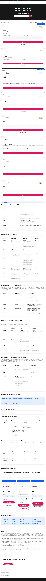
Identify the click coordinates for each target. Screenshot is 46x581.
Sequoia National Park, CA (24, 523)
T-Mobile (4, 258)
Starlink (4, 268)
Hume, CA (5, 521)
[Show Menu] (44, 3)
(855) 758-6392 (23, 176)
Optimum (4, 240)
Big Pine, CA (14, 519)
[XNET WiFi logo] (7, 162)
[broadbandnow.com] (5, 3)
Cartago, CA (34, 519)
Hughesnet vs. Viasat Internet (18, 398)
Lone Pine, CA (6, 523)
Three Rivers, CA (35, 523)
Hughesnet (5, 249)
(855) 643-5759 (23, 65)
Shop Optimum (37, 503)
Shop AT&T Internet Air (23, 505)
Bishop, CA (22, 519)
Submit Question (8, 564)
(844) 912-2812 (23, 111)
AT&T (4, 253)
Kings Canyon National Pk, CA (37, 521)
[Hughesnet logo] (7, 183)
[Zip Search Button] (30, 16)
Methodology (41, 553)
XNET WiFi (4, 273)
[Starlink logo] (7, 73)
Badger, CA (6, 519)
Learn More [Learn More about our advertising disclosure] (34, 0)
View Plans (23, 42)
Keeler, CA (22, 521)
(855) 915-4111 (23, 132)
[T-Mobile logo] (7, 139)
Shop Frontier (9, 502)
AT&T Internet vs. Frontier (6, 398)
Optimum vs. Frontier (28, 398)
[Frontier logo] (7, 117)
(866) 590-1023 (23, 44)
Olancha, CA (14, 523)
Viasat (4, 276)
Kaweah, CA (14, 521)
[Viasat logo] (7, 96)
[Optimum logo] (7, 51)
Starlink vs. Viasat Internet (28, 402)
